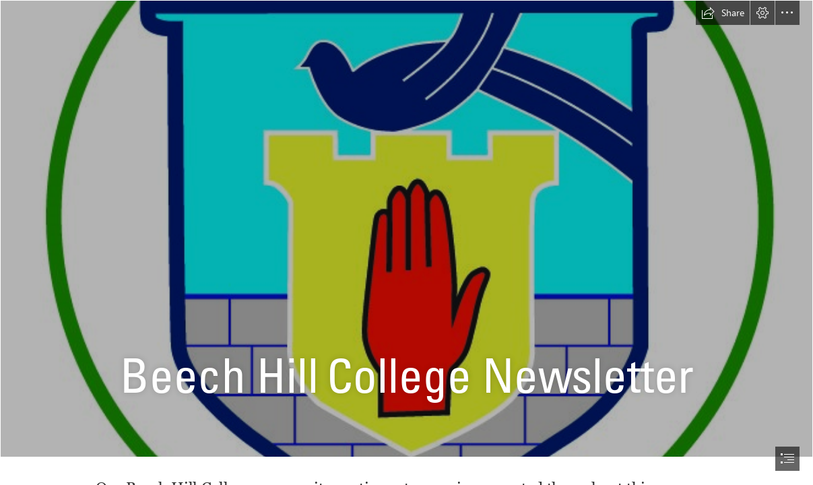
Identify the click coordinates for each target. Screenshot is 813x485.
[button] (723, 13)
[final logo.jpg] (406, 228)
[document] (406, 242)
